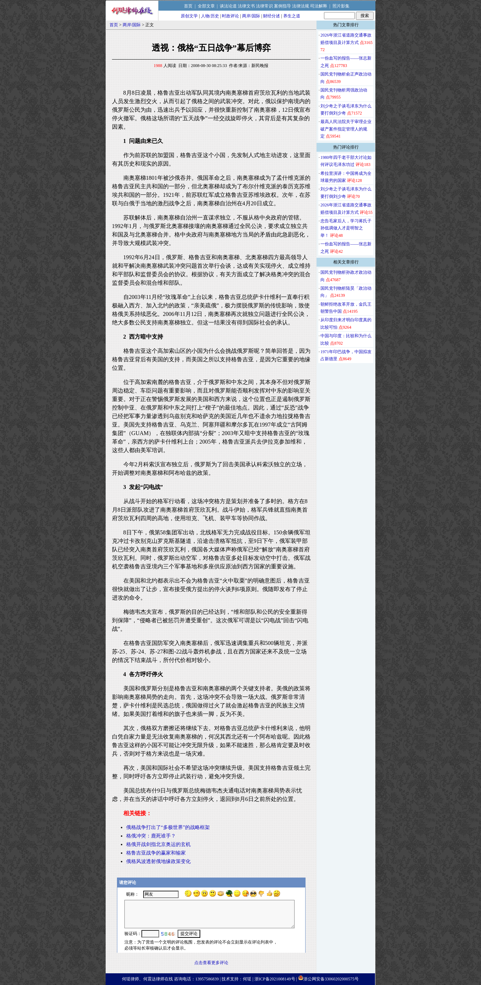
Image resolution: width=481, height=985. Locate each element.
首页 (188, 6)
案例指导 (282, 6)
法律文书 (246, 6)
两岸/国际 (251, 15)
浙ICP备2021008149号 (275, 978)
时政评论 (230, 15)
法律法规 (300, 6)
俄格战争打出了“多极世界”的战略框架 (168, 827)
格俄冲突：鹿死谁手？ (151, 836)
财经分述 (271, 15)
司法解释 (318, 6)
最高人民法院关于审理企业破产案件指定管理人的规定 (345, 129)
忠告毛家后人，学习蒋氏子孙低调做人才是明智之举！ (345, 228)
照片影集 (340, 6)
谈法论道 (228, 6)
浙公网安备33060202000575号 (331, 978)
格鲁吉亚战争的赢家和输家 (156, 853)
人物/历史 (210, 15)
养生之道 (291, 15)
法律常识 (264, 6)
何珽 (247, 978)
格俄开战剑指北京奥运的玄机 (158, 844)
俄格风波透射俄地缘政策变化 (158, 861)
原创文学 (189, 15)
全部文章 (206, 6)
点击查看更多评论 (211, 962)
